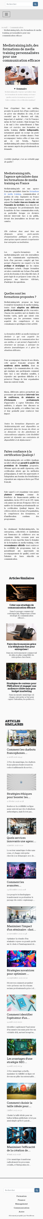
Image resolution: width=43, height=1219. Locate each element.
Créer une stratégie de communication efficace (21, 606)
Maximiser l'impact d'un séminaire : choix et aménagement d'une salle (21, 931)
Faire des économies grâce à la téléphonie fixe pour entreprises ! (21, 647)
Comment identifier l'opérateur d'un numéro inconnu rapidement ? (20, 1019)
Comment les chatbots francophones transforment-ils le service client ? (21, 754)
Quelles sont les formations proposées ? (20, 97)
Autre (21, 1212)
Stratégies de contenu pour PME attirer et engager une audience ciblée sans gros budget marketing (21, 687)
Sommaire (21, 88)
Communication (16, 27)
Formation (22, 1196)
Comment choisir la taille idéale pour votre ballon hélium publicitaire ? (19, 1108)
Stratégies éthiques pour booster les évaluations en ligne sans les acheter (20, 799)
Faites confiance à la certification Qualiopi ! (20, 100)
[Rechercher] (18, 4)
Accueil (4, 27)
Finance (21, 1200)
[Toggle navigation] (6, 14)
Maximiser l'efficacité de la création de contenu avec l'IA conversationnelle (21, 1152)
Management (21, 1204)
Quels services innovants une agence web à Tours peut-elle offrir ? (21, 843)
